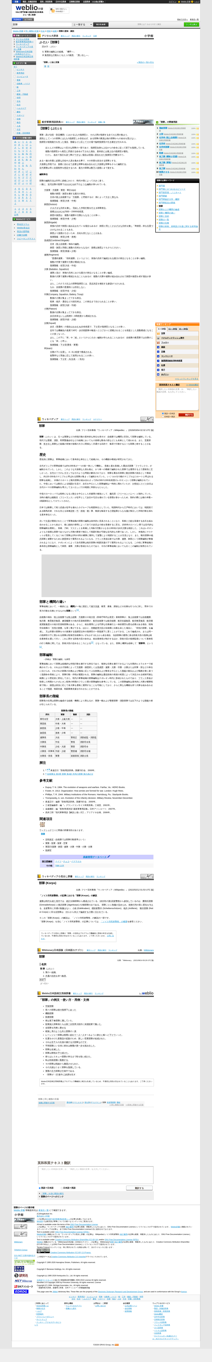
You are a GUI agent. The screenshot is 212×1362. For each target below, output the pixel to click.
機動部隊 (49, 1013)
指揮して (136, 147)
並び (58, 272)
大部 (74, 1042)
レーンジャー (51, 1035)
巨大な (69, 147)
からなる (85, 215)
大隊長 (43, 742)
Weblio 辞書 (186, 2)
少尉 (73, 319)
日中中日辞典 (61, 2)
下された (86, 151)
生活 (18, 105)
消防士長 (84, 756)
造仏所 (87, 1102)
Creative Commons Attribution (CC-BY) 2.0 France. (70, 1253)
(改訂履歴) (70, 1227)
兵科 (62, 208)
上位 (105, 147)
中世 (46, 484)
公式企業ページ (131, 1306)
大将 (67, 201)
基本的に (101, 151)
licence (184, 1292)
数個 (52, 276)
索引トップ (65, 36)
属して (65, 1020)
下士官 (97, 326)
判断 (115, 155)
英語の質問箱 (23, 231)
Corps (72, 190)
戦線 (58, 1064)
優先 (126, 151)
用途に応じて (66, 355)
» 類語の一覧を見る (145, 62)
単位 (83, 193)
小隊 (58, 298)
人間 (117, 135)
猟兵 (60, 905)
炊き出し (48, 444)
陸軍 (60, 184)
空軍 (65, 843)
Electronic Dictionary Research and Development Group (120, 1292)
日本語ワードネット (45, 1280)
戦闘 (70, 484)
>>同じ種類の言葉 (116, 1105)
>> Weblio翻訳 (192, 385)
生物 (18, 119)
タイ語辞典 (158, 1328)
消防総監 (84, 737)
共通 (47, 976)
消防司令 (84, 746)
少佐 (73, 291)
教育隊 (138, 337)
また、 (53, 283)
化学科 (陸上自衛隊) (168, 137)
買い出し (82, 55)
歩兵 (52, 316)
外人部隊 (66, 1031)
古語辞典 (86, 2)
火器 (48, 521)
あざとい (165, 374)
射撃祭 (117, 901)
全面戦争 (58, 168)
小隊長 (43, 751)
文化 (18, 101)
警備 (66, 440)
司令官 (45, 719)
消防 (56, 440)
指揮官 (83, 135)
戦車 (69, 316)
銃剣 (70, 524)
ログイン (173, 1)
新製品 (61, 1038)
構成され (87, 901)
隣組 (118, 1102)
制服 (114, 905)
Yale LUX (59, 865)
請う (68, 155)
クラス (63, 283)
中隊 (58, 262)
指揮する (104, 135)
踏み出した (90, 1045)
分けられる (100, 301)
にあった (72, 1010)
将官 (62, 201)
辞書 (16, 2)
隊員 (102, 138)
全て (15, 67)
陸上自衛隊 (61, 197)
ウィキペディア (50, 419)
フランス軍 (84, 681)
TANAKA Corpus (20, 1250)
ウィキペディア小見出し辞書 (57, 876)
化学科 (162, 143)
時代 (79, 180)
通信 (64, 301)
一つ (52, 138)
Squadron (63, 269)
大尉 (67, 305)
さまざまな (55, 208)
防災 (58, 135)
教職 (72, 1045)
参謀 (110, 283)
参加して (128, 901)
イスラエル (76, 861)
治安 (52, 135)
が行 (118, 142)
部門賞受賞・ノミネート (170, 192)
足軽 (72, 511)
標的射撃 (96, 908)
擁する (72, 193)
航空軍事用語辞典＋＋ (61, 1219)
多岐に (65, 180)
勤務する (64, 1060)
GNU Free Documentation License (84, 1224)
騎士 (74, 494)
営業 (147, 440)
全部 (57, 912)
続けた (65, 1053)
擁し (69, 208)
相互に (65, 151)
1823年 (103, 901)
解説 (95, 895)
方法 (52, 180)
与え (151, 905)
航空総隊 (111, 621)
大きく (96, 180)
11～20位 (172, 329)
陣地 (54, 1053)
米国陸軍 (89, 1024)
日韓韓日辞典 (74, 2)
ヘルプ (196, 2)
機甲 (69, 51)
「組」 (76, 337)
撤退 (66, 1064)
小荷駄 (113, 511)
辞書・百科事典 (23, 133)
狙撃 (52, 355)
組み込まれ (74, 226)
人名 (18, 126)
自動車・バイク (23, 84)
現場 (91, 155)
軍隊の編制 (50, 51)
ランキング (86, 36)
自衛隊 (59, 287)
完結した (77, 208)
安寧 (163, 333)
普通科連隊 (57, 258)
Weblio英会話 (23, 228)
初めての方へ (182, 19)
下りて (112, 1035)
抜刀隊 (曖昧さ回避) (168, 156)
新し (80, 1038)
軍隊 (41, 135)
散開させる (164, 172)
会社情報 (128, 1308)
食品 (18, 122)
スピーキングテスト (26, 239)
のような (83, 184)
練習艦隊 (66, 621)
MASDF (49, 1219)
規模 (60, 164)
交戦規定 (49, 839)
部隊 (43, 834)
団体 (49, 31)
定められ (122, 905)
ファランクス (141, 466)
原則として (44, 138)
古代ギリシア (45, 466)
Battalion (54, 269)
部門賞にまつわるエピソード (172, 189)
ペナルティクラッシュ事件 (172, 338)
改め (56, 155)
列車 (56, 1028)
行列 (135, 905)
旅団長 (43, 733)
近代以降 (52, 184)
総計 (68, 901)
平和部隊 (49, 1045)
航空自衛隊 (98, 621)
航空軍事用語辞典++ (52, 122)
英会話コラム (23, 224)
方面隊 (55, 190)
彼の (60, 1010)
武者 (62, 507)
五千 (54, 1042)
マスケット (75, 528)
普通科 (67, 287)
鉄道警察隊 (111, 1102)
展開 (81, 674)
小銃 (130, 521)
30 (55, 316)
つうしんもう (77, 1102)
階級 (72, 142)
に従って (121, 147)
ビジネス (20, 69)
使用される (78, 355)
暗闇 (66, 1035)
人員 (70, 160)
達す (109, 168)
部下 (128, 147)
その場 (90, 142)
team (49, 348)
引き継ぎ (111, 142)
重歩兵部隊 (128, 466)
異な (114, 197)
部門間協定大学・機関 (169, 199)
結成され (99, 1038)
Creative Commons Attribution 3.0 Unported (68, 1257)
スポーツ (20, 115)
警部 (73, 746)
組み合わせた (91, 164)
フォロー (165, 342)
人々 (65, 55)
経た (54, 901)
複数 (47, 151)
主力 (54, 1071)
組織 (55, 31)
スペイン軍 (136, 524)
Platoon (52, 309)
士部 (161, 134)
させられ (72, 1064)
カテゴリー (97, 419)
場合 (66, 142)
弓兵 (95, 497)
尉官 (62, 305)
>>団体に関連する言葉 (134, 1105)
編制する (122, 164)
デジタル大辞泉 (50, 36)
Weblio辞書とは (42, 1306)
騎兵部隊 (144, 908)
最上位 (110, 151)
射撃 (99, 535)
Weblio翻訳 (158, 1314)
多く (56, 334)
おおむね (70, 184)
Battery (72, 294)
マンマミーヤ (167, 356)
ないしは (63, 316)
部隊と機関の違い (167, 213)
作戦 (50, 164)
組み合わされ (118, 276)
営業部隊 (89, 1038)
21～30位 (183, 329)
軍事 (41, 664)
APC (75, 330)
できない (78, 155)
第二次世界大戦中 (74, 1024)
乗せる (63, 1028)
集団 (71, 55)
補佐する (104, 283)
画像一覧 (101, 122)
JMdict (55, 1292)
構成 (143, 330)
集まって (66, 298)
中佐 (73, 265)
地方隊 (42, 621)
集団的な (49, 55)
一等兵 (81, 359)
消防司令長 (85, 742)
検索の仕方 (40, 1308)
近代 (41, 168)
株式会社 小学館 (43, 1216)
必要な (59, 160)
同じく (109, 226)
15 (67, 912)
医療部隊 (49, 1017)
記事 (64, 895)
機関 (62, 135)
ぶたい (50, 968)
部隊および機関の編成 (169, 209)
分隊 (58, 312)
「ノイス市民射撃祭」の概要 (114, 921)
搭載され (114, 330)
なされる (58, 229)
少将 (73, 219)
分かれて (99, 912)
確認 (163, 347)
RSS (117, 1345)
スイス (144, 484)
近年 (52, 330)
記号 (16, 214)
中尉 (73, 305)
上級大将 (66, 719)
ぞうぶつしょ (95, 1102)
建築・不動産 (22, 94)
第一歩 (79, 1045)
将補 (67, 251)
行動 (55, 55)
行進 (58, 1074)
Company (53, 294)
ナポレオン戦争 (63, 681)
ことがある (96, 233)
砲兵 (126, 908)
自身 (99, 147)
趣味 (18, 112)
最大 (81, 168)
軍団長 (43, 723)
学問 (18, 98)
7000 (66, 211)
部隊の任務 (164, 223)
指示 (62, 155)
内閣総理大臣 (97, 628)
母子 (163, 370)
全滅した (56, 1049)
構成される (80, 262)
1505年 (125, 524)
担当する (101, 160)
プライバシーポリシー (45, 1317)
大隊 (79, 215)
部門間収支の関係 (167, 202)
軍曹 (75, 345)
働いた (98, 1024)
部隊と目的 (164, 216)
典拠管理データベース (95, 857)
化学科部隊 (164, 147)
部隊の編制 (44, 180)
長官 (112, 617)
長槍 (107, 466)
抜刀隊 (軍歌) (165, 162)
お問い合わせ (100, 1306)
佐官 (62, 265)
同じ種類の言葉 (32, 31)
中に (63, 1074)
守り (60, 1053)
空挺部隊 (49, 1006)
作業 (52, 160)
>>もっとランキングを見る (186, 379)
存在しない (80, 287)
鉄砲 (83, 511)
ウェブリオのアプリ (74, 1306)
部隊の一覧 (164, 219)
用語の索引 (76, 36)
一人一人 (80, 1035)
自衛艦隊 (147, 617)
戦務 (161, 153)
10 (82, 326)
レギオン (66, 473)
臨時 (97, 142)
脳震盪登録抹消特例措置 (171, 361)
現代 (58, 901)
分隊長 (43, 756)
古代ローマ (55, 473)
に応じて (83, 142)
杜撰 (163, 365)
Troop (80, 294)
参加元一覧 (194, 19)
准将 (73, 237)
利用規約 (39, 1314)
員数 (139, 330)
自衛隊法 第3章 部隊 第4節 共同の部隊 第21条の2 (70, 774)
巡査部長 (75, 756)
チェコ (66, 861)
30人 (76, 912)
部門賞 (162, 186)
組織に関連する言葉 (47, 1103)
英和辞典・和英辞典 (162, 1311)
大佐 (67, 265)
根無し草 (49, 1031)
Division (52, 204)
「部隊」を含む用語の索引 (52, 1193)
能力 (54, 142)
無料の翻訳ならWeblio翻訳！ (61, 10)
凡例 (95, 36)
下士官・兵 (65, 359)
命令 (123, 138)
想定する (68, 168)
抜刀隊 (162, 168)
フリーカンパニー (126, 494)
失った (61, 142)
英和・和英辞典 (46, 2)
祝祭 (131, 905)
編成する (85, 912)
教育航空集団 (54, 621)
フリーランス (66, 497)
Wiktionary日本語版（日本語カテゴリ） (63, 950)
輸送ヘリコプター (99, 330)
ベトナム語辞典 (160, 1330)
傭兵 (112, 494)
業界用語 (20, 73)
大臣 (93, 617)
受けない (131, 138)
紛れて (73, 1035)
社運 (47, 1038)
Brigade (52, 222)
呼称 (85, 197)
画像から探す (71, 1308)
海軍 (59, 843)
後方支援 (95, 606)
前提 (128, 330)
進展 (69, 330)
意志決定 (93, 283)
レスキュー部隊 (59, 1056)
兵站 (64, 160)
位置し (63, 352)
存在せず (84, 138)
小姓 (74, 908)
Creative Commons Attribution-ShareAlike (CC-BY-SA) (76, 1240)
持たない (87, 233)
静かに (100, 1035)
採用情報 (128, 1311)
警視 (73, 742)
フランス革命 (101, 539)
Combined (56, 240)
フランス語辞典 (160, 1322)
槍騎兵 (55, 497)
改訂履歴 (118, 1242)
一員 (74, 1031)
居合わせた (100, 155)
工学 (18, 91)
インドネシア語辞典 (162, 1325)
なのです (82, 1042)
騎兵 (128, 473)
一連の (47, 160)
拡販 (68, 1038)
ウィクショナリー (47, 830)
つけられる (119, 283)
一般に (42, 184)
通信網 (69, 1102)
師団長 (43, 728)
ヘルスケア (21, 108)
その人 (93, 135)
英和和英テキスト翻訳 (54, 1163)
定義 (163, 351)
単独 (52, 226)
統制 (50, 142)
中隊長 (43, 746)
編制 (89, 184)
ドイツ (58, 861)
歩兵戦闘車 (84, 330)
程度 (81, 211)
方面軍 (47, 190)
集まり (124, 135)
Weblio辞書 (175, 1227)
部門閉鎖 (163, 196)
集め (76, 160)
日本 (52, 197)
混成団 (47, 240)
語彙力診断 (22, 235)
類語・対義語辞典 (30, 2)
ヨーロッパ (75, 487)
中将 (73, 201)
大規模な (43, 164)
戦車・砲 (54, 301)
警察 (50, 440)
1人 (76, 135)
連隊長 (43, 737)
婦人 (51, 1024)
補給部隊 (163, 128)
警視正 (74, 737)
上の (57, 51)
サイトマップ (41, 1319)
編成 (110, 272)
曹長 (69, 345)
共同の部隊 (57, 628)
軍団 (63, 190)
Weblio (39, 1242)
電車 (18, 80)
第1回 (111, 901)
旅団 (64, 193)
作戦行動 (85, 208)
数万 (93, 168)
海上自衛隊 (133, 617)
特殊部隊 (53, 1060)
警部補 (74, 751)
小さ (66, 233)
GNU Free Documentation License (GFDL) (72, 1232)
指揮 (52, 201)
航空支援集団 (124, 621)
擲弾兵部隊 (148, 901)
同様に (65, 247)
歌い (82, 1056)
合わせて (68, 164)
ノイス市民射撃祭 (50, 895)
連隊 (73, 215)
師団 (58, 193)
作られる (108, 337)
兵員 (62, 1042)
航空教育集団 (138, 621)
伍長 (73, 359)
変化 (145, 905)
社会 (43, 31)
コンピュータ (22, 76)
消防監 (93, 737)
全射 (46, 908)
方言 (18, 129)
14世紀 (135, 484)
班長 (50, 756)
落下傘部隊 (54, 1020)
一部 (80, 147)
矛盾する (72, 151)
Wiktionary (149, 950)
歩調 (67, 1074)
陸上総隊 (72, 617)
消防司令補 (85, 751)
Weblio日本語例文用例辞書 (56, 993)
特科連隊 (71, 258)
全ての (112, 135)
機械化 (61, 330)
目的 (54, 976)
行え (93, 208)
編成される (109, 258)
